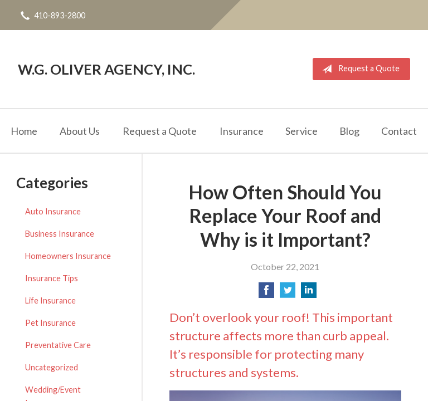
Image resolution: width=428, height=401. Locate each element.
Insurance (242, 131)
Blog (349, 131)
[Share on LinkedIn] (309, 293)
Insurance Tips (51, 278)
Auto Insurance (53, 211)
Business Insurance (59, 233)
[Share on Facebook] (266, 293)
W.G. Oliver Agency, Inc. (106, 69)
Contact (399, 131)
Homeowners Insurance (68, 256)
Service (301, 131)
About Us (80, 131)
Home (24, 131)
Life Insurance (50, 300)
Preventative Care (58, 345)
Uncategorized (51, 367)
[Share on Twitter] (287, 293)
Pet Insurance (50, 322)
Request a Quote (359, 69)
